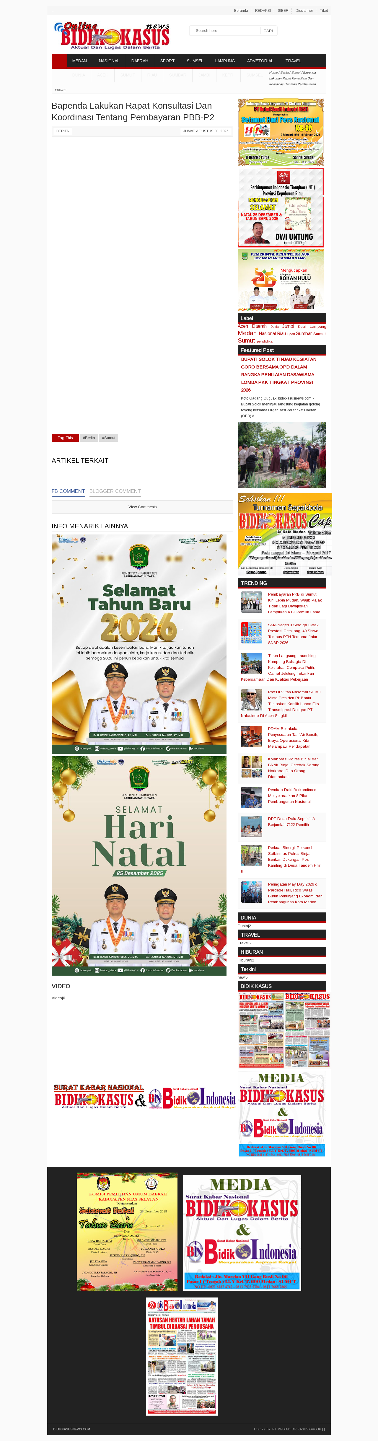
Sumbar (177, 75)
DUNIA (78, 75)
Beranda (241, 11)
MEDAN (79, 60)
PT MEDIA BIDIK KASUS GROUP (296, 1429)
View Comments (142, 507)
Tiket (324, 11)
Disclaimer (304, 11)
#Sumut (108, 438)
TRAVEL (293, 60)
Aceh (102, 75)
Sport (291, 334)
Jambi (204, 75)
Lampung (318, 326)
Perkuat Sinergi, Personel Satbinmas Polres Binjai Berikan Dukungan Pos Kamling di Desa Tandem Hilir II (280, 859)
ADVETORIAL (260, 60)
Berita (62, 131)
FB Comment (68, 491)
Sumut (127, 75)
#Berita (89, 438)
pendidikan (266, 341)
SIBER (283, 11)
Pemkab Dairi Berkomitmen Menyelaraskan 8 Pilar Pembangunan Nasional (292, 796)
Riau (152, 75)
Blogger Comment (115, 491)
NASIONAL (109, 60)
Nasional (267, 333)
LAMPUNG (225, 60)
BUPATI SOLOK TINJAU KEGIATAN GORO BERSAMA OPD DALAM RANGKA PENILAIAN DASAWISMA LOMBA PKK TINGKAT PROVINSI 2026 (278, 374)
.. (52, 11)
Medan (247, 333)
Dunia (275, 326)
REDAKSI (263, 11)
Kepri (228, 75)
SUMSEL (195, 60)
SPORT (167, 60)
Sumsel (255, 75)
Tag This (65, 438)
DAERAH (139, 60)
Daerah (259, 326)
